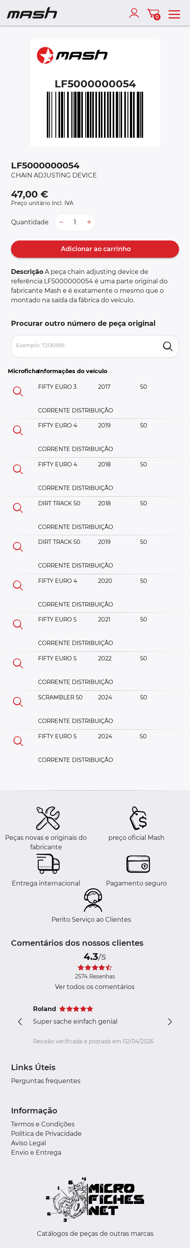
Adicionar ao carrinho (95, 249)
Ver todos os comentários (95, 987)
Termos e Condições (43, 1124)
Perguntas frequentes (45, 1081)
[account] (135, 13)
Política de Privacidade (46, 1133)
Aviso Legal (28, 1143)
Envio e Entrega (36, 1152)
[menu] (174, 13)
